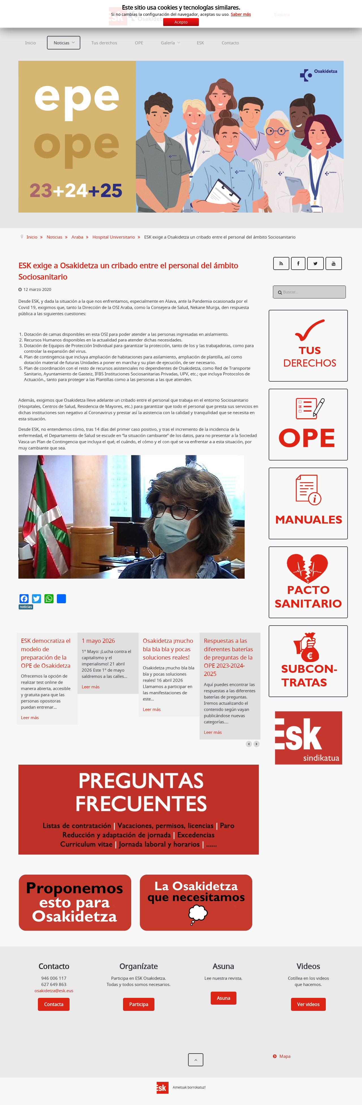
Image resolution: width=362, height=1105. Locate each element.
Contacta (53, 1004)
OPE (139, 43)
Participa (138, 1004)
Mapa (284, 1056)
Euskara (282, 14)
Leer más (30, 717)
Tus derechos (104, 43)
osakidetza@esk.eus (54, 990)
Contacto (230, 43)
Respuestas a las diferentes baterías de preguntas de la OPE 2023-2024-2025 (228, 657)
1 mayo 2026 (98, 641)
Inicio (30, 43)
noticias (26, 607)
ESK (200, 43)
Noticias (61, 43)
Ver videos (308, 1004)
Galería (168, 43)
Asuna (223, 998)
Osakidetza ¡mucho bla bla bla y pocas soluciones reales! (168, 649)
